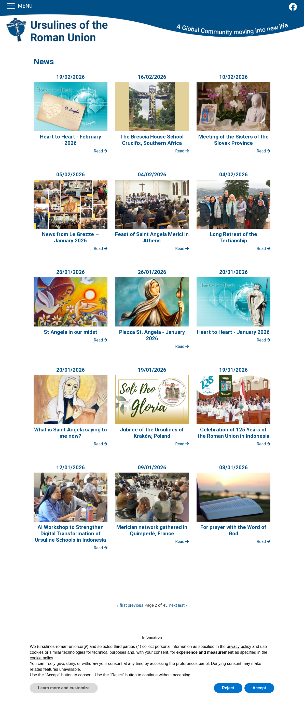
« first (122, 605)
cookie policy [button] (41, 658)
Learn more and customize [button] (64, 688)
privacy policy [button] (239, 646)
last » (183, 605)
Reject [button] (228, 688)
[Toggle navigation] (11, 5)
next (173, 605)
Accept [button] (259, 688)
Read (100, 151)
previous (135, 605)
